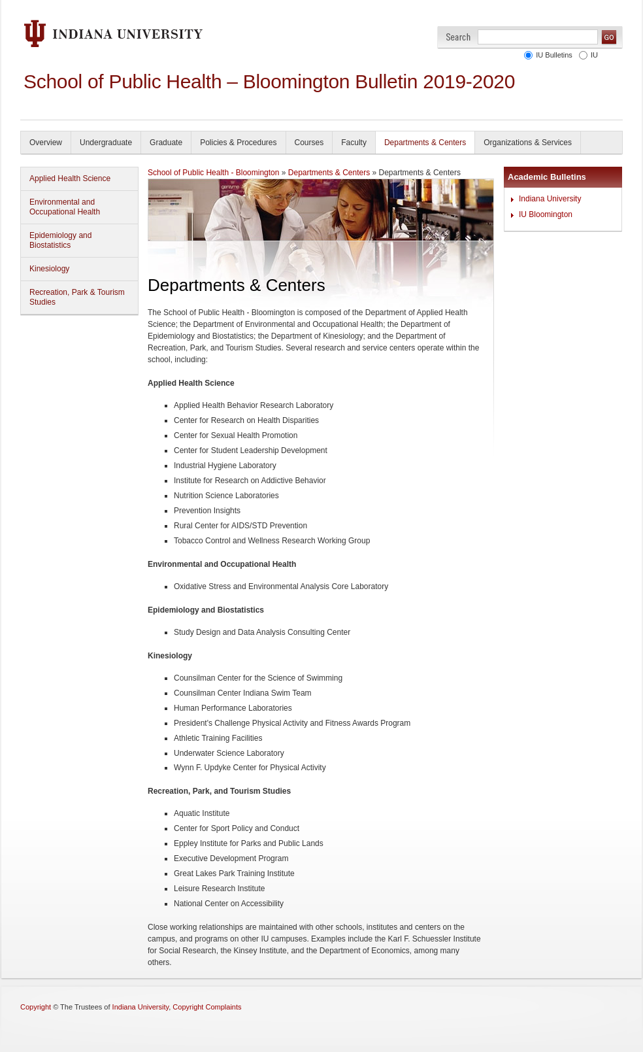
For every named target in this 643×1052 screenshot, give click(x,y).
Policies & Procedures (238, 142)
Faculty (354, 142)
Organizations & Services (528, 142)
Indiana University (550, 198)
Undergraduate (106, 142)
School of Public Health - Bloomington (213, 172)
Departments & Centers (425, 142)
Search (458, 37)
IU (594, 55)
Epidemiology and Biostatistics (60, 240)
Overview (45, 142)
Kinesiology (49, 268)
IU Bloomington (545, 214)
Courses (309, 142)
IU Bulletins (554, 55)
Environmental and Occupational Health (64, 206)
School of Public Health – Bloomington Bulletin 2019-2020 (269, 81)
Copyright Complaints (207, 1007)
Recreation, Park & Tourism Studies (77, 297)
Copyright (35, 1007)
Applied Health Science (69, 178)
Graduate (166, 142)
